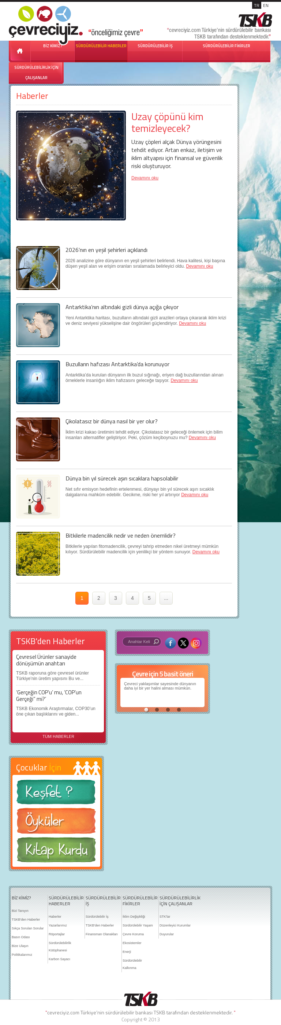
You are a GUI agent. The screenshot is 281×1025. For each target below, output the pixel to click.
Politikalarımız (22, 955)
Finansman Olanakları (102, 934)
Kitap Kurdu (56, 852)
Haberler (55, 916)
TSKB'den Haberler (26, 919)
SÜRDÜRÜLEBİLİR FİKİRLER (226, 46)
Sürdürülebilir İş (97, 916)
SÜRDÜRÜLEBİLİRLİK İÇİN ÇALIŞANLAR (36, 72)
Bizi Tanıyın (20, 911)
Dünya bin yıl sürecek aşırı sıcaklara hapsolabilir (121, 478)
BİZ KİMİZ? (21, 898)
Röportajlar (57, 934)
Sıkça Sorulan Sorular (28, 928)
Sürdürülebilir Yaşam (138, 925)
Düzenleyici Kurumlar (175, 925)
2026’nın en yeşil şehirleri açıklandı (106, 249)
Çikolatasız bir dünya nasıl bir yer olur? (111, 421)
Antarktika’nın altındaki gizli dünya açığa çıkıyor (122, 306)
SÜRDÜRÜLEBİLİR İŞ (155, 46)
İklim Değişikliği (134, 916)
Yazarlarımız (58, 925)
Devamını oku (144, 178)
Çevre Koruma (133, 934)
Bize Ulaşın (20, 946)
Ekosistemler (132, 943)
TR (256, 5)
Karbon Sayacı (59, 959)
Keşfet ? (56, 794)
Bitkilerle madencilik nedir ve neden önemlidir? (120, 535)
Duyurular (167, 934)
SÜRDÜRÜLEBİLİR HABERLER (101, 46)
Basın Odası (21, 937)
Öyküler (56, 823)
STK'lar (165, 916)
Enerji (127, 952)
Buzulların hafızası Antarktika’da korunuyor (117, 364)
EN (266, 5)
